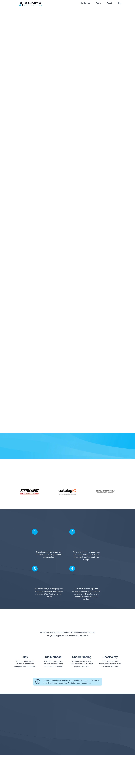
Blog (120, 3)
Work (98, 3)
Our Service (85, 3)
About (109, 3)
